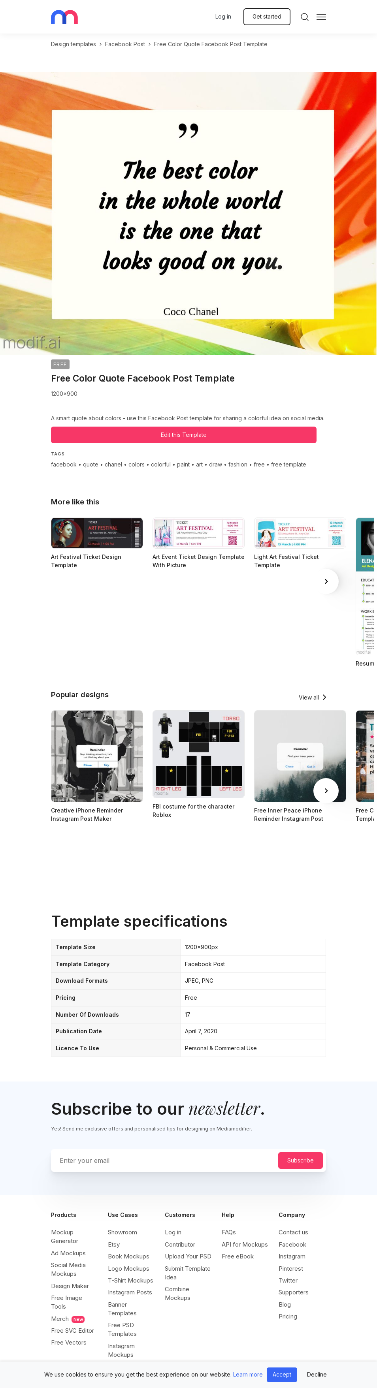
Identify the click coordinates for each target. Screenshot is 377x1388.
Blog (285, 1304)
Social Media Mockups (68, 1269)
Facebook (292, 1244)
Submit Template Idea (188, 1273)
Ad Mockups (68, 1253)
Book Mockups (128, 1256)
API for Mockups (245, 1244)
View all (309, 697)
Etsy (114, 1244)
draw (215, 464)
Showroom (122, 1232)
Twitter (288, 1280)
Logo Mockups (128, 1268)
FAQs (229, 1232)
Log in (223, 16)
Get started (267, 16)
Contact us (293, 1232)
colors (136, 464)
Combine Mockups (177, 1293)
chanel (113, 464)
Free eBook (238, 1256)
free (259, 464)
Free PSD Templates (122, 1329)
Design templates (73, 44)
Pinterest (291, 1268)
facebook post (125, 44)
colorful (161, 464)
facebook (64, 464)
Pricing (288, 1316)
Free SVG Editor (72, 1330)
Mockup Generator (64, 1236)
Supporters (294, 1292)
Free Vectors (69, 1342)
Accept (282, 1374)
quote (90, 464)
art (199, 464)
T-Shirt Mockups (130, 1280)
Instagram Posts (130, 1292)
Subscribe (300, 1160)
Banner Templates (122, 1309)
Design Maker (70, 1286)
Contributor (180, 1244)
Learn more (248, 1374)
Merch (68, 1319)
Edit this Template (184, 434)
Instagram (292, 1256)
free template (288, 464)
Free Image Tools (66, 1302)
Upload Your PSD (188, 1256)
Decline (317, 1374)
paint (183, 464)
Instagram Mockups (121, 1350)
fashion (237, 464)
